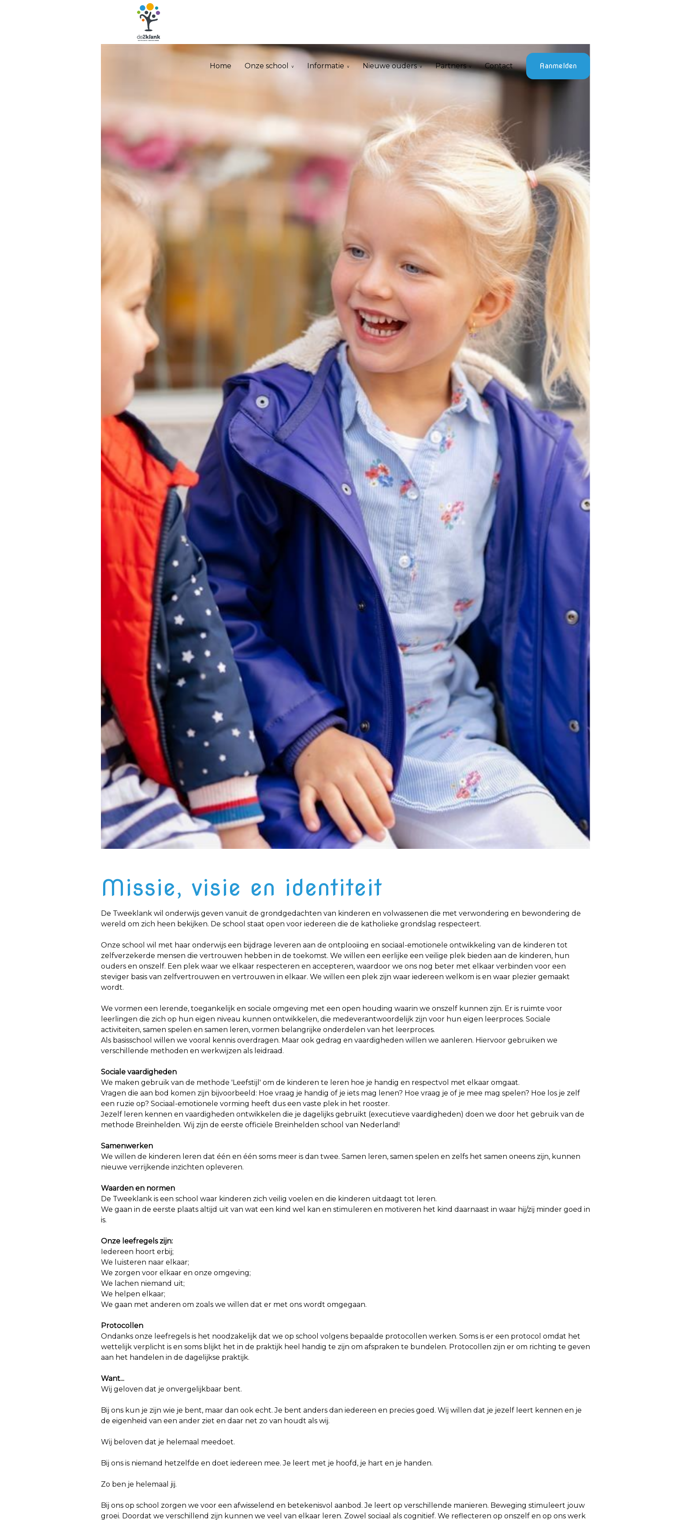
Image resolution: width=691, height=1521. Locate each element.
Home (220, 66)
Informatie (325, 66)
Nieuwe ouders (390, 66)
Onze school (267, 66)
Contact (499, 66)
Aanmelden (558, 66)
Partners (450, 66)
